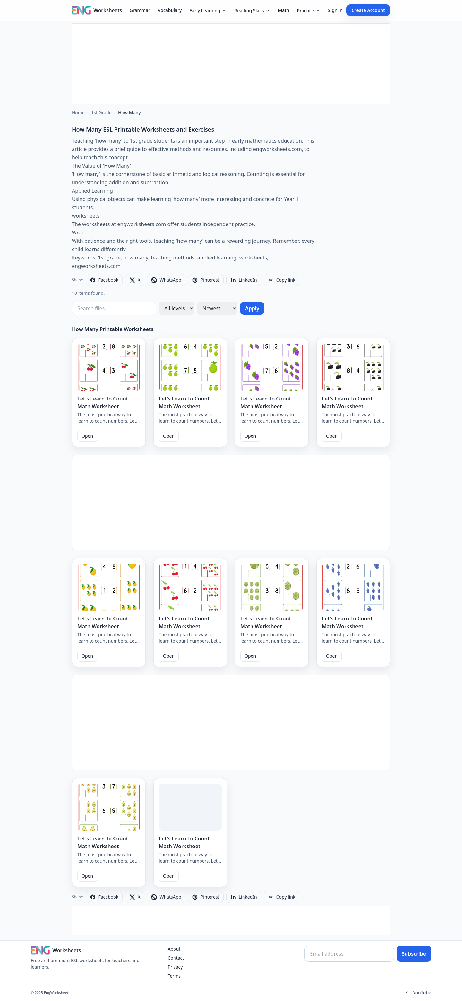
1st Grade (101, 113)
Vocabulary (170, 10)
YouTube (422, 992)
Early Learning (208, 10)
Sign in (335, 10)
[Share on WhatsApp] (166, 280)
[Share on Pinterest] (206, 280)
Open (87, 436)
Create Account (368, 10)
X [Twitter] (406, 992)
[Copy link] (282, 280)
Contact (176, 958)
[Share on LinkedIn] (243, 280)
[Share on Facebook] (104, 280)
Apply (252, 308)
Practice (308, 10)
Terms (174, 976)
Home (78, 113)
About (174, 949)
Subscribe (414, 953)
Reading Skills (252, 10)
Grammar (140, 10)
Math (283, 10)
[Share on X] (134, 280)
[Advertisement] (231, 64)
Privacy (175, 967)
